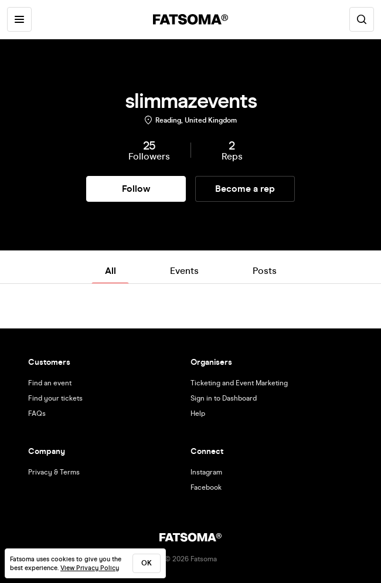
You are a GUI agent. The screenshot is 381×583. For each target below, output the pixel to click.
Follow (136, 188)
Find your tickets (55, 398)
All (110, 270)
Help (197, 413)
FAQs (37, 413)
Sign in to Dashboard (223, 398)
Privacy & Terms (54, 472)
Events (184, 270)
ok (146, 563)
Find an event (50, 383)
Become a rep (245, 188)
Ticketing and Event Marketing (239, 383)
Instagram (206, 472)
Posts (265, 270)
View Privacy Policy (89, 568)
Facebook (206, 487)
